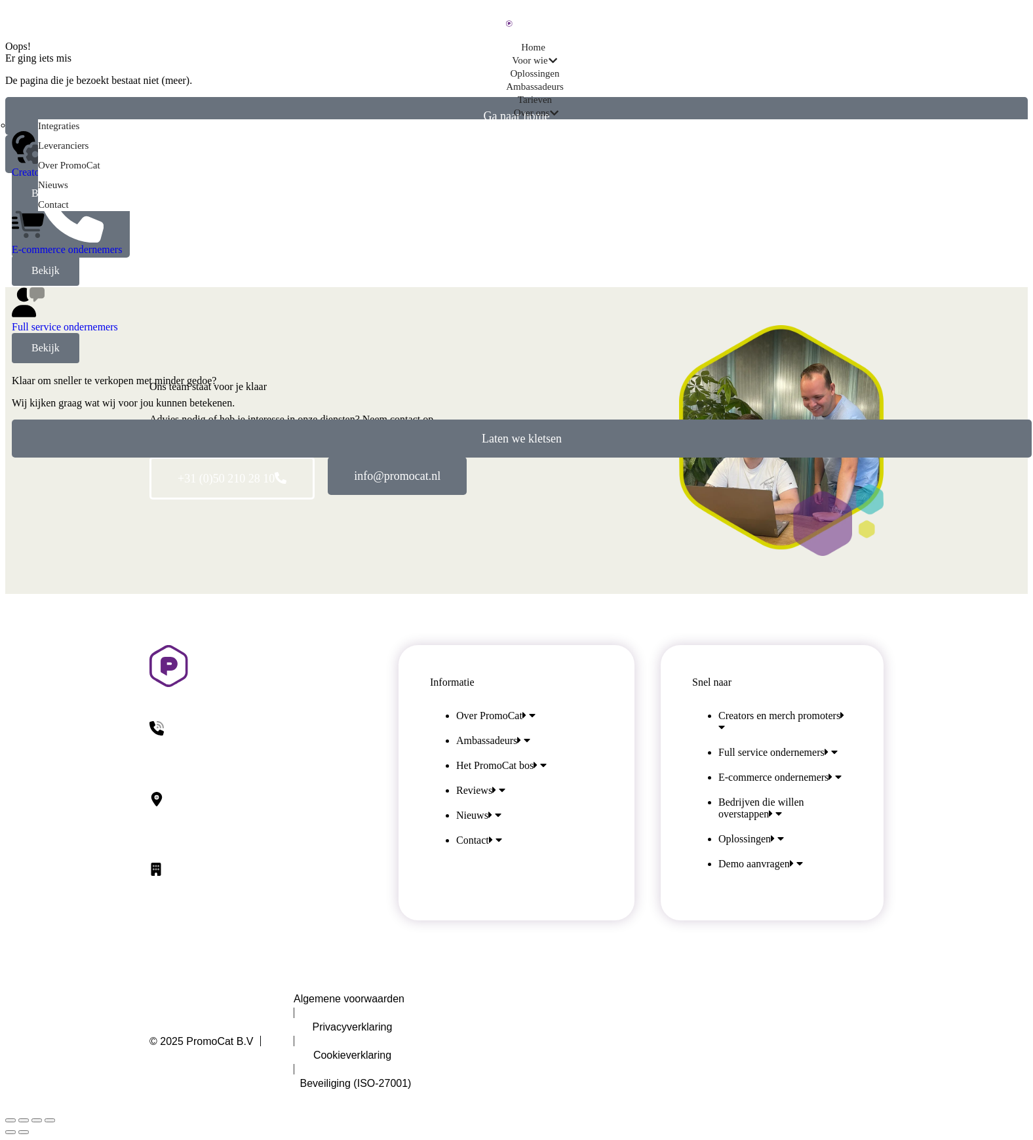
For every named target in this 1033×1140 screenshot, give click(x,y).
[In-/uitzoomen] (50, 1120)
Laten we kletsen (522, 438)
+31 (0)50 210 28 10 (232, 478)
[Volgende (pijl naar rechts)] (23, 1132)
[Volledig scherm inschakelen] (36, 1120)
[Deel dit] (23, 1120)
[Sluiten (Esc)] (10, 1120)
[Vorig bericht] (10, 1132)
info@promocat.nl (397, 475)
